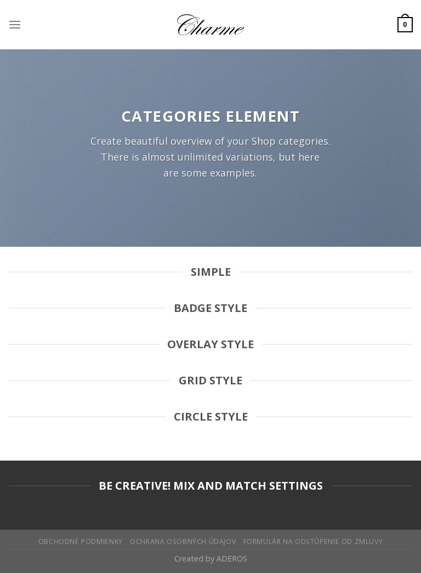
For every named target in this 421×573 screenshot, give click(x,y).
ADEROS (232, 558)
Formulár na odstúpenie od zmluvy (313, 541)
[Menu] (14, 24)
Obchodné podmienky (80, 541)
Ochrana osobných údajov (183, 541)
